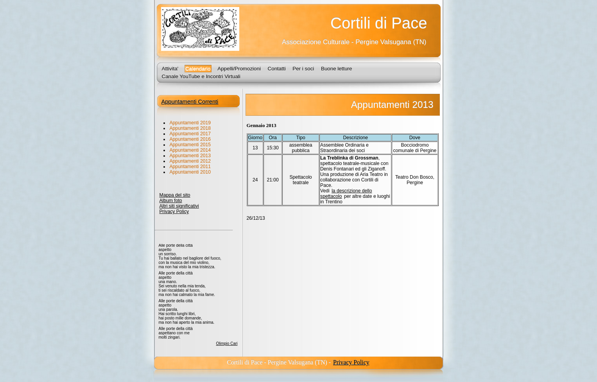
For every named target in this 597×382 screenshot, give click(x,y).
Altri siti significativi (179, 206)
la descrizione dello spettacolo (346, 193)
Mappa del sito (175, 195)
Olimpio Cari (226, 343)
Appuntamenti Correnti (190, 102)
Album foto (171, 200)
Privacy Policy (174, 211)
